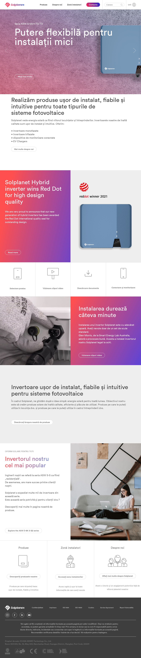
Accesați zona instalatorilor (70, 577)
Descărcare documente (88, 288)
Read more (13, 252)
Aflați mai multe (25, 76)
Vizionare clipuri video (53, 288)
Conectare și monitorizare (123, 287)
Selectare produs (17, 288)
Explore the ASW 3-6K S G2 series (23, 530)
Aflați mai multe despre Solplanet (117, 576)
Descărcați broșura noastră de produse (32, 422)
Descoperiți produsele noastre (23, 576)
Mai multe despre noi (24, 149)
